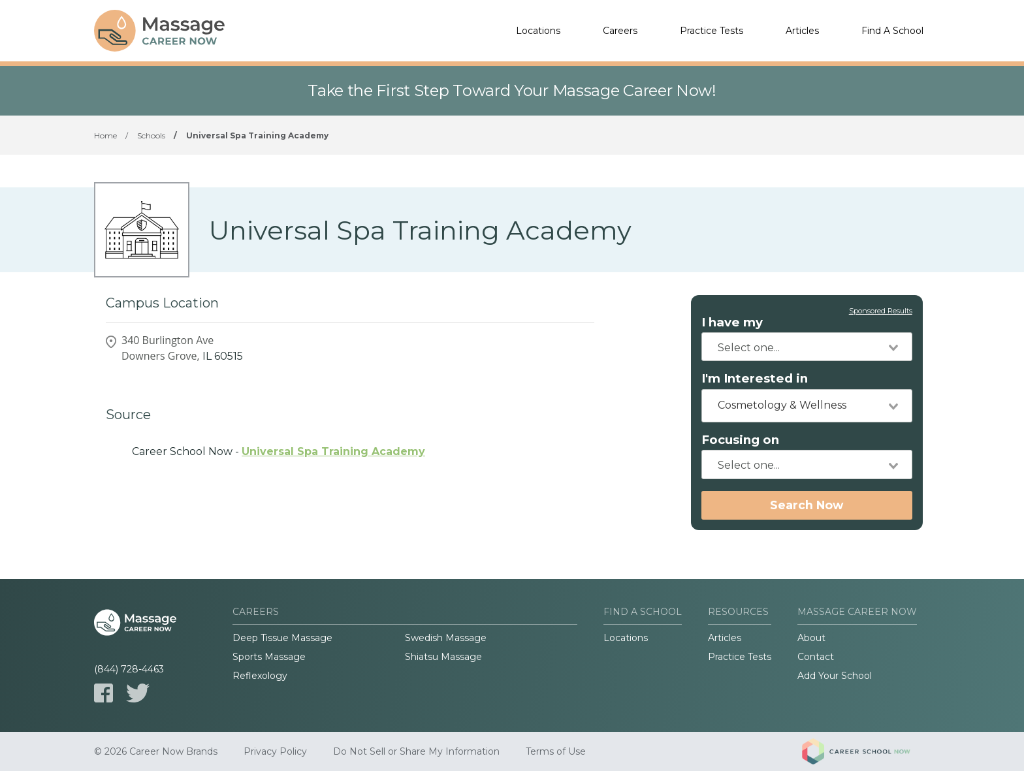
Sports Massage (269, 657)
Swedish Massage (446, 638)
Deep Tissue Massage (282, 638)
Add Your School (834, 676)
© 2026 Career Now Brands (155, 751)
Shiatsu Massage (443, 657)
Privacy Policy (275, 751)
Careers (620, 31)
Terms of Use (556, 751)
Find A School (892, 31)
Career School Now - (278, 451)
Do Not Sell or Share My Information (416, 751)
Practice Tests (711, 31)
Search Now (806, 505)
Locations (538, 31)
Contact (815, 657)
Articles (802, 31)
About (811, 638)
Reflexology (259, 676)
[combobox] (807, 346)
